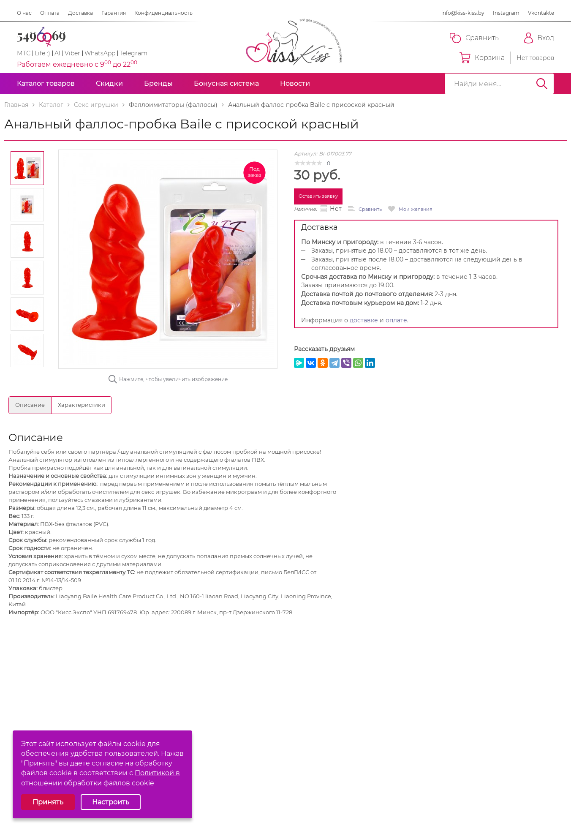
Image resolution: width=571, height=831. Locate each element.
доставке (364, 320)
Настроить (110, 802)
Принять (48, 802)
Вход (539, 38)
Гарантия (113, 13)
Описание (30, 404)
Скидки (109, 83)
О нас (24, 13)
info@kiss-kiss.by (462, 13)
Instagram (506, 13)
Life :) (42, 53)
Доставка (80, 13)
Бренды (158, 83)
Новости (295, 83)
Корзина (482, 57)
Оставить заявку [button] (318, 196)
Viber (72, 53)
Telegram (133, 53)
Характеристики (81, 404)
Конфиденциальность (163, 13)
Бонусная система (226, 83)
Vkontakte (541, 13)
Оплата (50, 13)
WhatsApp (99, 53)
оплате (396, 320)
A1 (57, 53)
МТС (23, 53)
